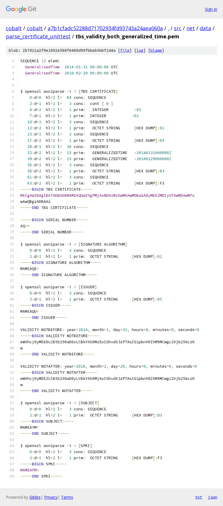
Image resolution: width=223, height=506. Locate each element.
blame (156, 50)
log (139, 50)
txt (198, 497)
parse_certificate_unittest (38, 36)
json (212, 497)
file (125, 50)
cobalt (14, 28)
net (190, 28)
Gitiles (35, 497)
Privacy (50, 497)
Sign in (211, 9)
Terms (67, 497)
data (205, 28)
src (177, 28)
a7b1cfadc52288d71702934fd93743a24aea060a (105, 28)
